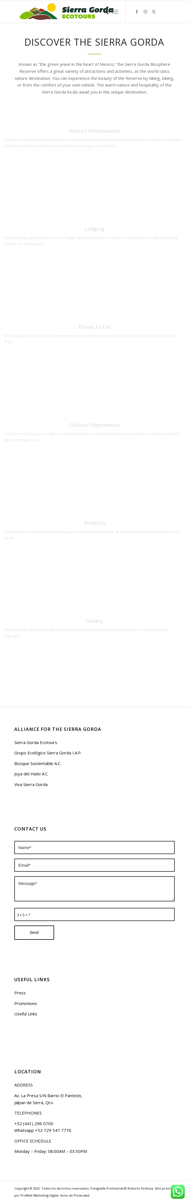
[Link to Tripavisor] (170, 12)
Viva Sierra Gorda (31, 784)
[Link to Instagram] (145, 11)
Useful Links (25, 1014)
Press (20, 992)
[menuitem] (103, 11)
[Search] (103, 11)
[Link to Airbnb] (162, 12)
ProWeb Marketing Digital (39, 1195)
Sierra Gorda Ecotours (35, 742)
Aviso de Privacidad (74, 1195)
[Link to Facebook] (137, 11)
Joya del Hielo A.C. (31, 774)
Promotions (25, 1003)
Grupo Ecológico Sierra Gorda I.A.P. (48, 753)
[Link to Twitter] (153, 11)
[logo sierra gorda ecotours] (78, 11)
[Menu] (115, 11)
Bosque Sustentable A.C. (37, 763)
